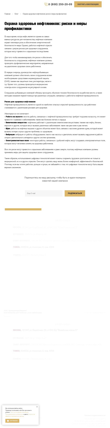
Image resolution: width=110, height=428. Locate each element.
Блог (16, 14)
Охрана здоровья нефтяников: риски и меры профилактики (44, 14)
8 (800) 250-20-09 (60, 4)
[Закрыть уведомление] (37, 407)
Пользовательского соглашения (14, 414)
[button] (88, 4)
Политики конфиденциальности (19, 412)
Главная (7, 14)
